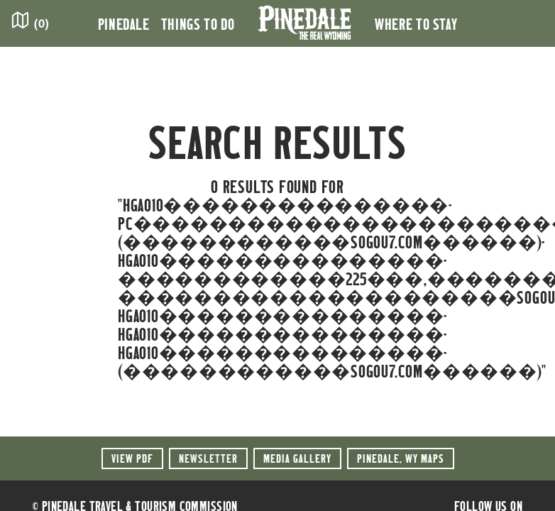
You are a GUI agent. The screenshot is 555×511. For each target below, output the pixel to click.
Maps (400, 458)
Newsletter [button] (208, 458)
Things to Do (198, 23)
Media (297, 458)
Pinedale (124, 23)
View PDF (132, 458)
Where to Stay (416, 23)
